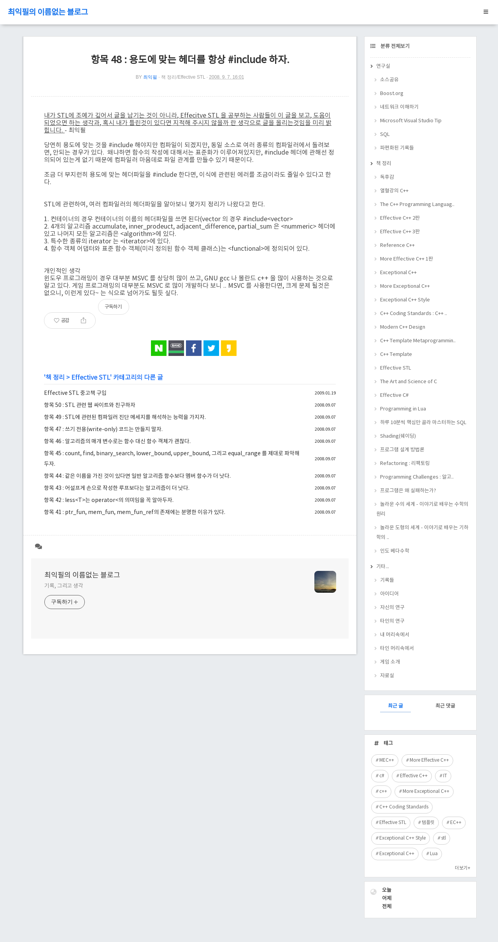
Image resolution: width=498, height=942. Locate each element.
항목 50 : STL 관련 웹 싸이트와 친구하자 (89, 405)
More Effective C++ (429, 760)
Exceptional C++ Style (405, 300)
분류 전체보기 (394, 46)
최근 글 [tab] (395, 706)
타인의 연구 (392, 621)
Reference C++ (397, 245)
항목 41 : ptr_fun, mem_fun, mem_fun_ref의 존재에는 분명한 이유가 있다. (134, 512)
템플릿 (428, 822)
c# (381, 775)
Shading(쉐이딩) (398, 436)
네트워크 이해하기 (399, 107)
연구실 (383, 66)
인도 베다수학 (394, 551)
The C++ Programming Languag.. (417, 205)
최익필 (150, 77)
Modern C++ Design (402, 327)
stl (443, 838)
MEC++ (386, 760)
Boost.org (391, 94)
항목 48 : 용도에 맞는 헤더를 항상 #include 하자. (190, 60)
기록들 (387, 580)
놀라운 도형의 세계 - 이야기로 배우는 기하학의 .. (422, 533)
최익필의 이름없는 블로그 (48, 12)
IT (445, 775)
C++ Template (396, 354)
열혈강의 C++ (394, 191)
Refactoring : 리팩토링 (405, 464)
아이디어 (389, 594)
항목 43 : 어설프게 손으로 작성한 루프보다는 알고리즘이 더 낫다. (116, 488)
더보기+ (462, 868)
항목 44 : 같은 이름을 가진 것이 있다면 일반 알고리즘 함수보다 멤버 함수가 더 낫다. (137, 476)
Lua (434, 853)
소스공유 (389, 80)
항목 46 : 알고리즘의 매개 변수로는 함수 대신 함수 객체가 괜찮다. (117, 441)
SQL (385, 134)
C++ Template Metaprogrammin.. (418, 341)
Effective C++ (414, 775)
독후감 (387, 177)
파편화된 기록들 (397, 148)
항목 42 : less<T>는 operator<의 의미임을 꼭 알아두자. (109, 500)
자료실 (387, 676)
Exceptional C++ (398, 273)
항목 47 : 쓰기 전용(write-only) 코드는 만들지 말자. (103, 429)
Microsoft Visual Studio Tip (411, 121)
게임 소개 (390, 662)
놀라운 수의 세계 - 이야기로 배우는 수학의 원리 (422, 509)
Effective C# (394, 395)
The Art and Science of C (408, 382)
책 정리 (55, 377)
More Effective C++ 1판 (406, 259)
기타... (382, 567)
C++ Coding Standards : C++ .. (413, 314)
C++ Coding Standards (403, 807)
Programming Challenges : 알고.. (417, 477)
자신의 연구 (392, 608)
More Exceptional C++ (405, 286)
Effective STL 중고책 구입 (75, 393)
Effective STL (90, 377)
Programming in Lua (403, 409)
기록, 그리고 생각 (63, 586)
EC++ (455, 822)
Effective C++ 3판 (400, 232)
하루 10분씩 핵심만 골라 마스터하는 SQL (423, 423)
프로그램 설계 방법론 (402, 450)
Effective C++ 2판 (400, 218)
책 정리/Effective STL (183, 77)
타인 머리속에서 (397, 648)
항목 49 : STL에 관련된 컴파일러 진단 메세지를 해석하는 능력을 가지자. (125, 417)
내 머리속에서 (394, 635)
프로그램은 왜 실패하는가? (408, 491)
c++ (383, 791)
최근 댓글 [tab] (445, 706)
